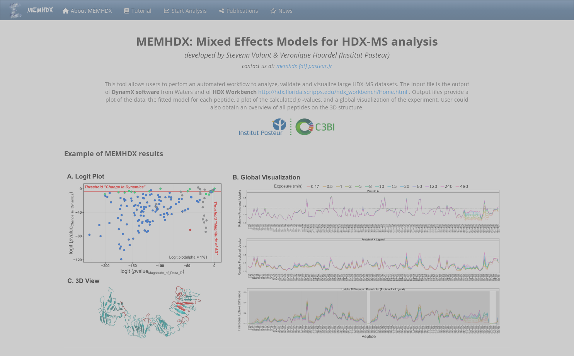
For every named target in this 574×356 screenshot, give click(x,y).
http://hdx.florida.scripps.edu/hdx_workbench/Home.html (332, 91)
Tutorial (137, 10)
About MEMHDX (87, 10)
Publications (238, 10)
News (281, 10)
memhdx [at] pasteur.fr (304, 66)
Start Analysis (185, 10)
